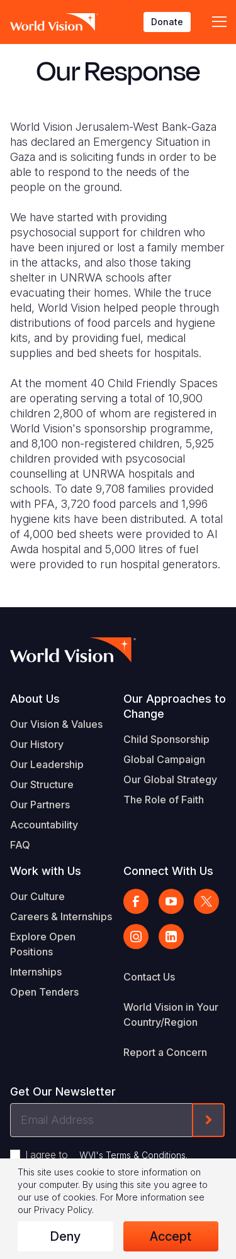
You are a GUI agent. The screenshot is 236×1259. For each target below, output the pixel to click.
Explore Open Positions (43, 944)
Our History (37, 744)
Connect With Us (168, 870)
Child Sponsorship (166, 739)
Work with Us (45, 870)
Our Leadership (47, 764)
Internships (36, 971)
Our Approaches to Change (174, 706)
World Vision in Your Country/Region (170, 1014)
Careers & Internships (61, 916)
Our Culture (37, 896)
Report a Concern (165, 1052)
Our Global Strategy (170, 779)
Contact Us (149, 976)
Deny (65, 1236)
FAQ (20, 844)
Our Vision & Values (56, 724)
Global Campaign (164, 759)
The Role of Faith (163, 799)
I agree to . (106, 1154)
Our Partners (40, 804)
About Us (35, 698)
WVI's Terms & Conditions (132, 1155)
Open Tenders (44, 992)
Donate (167, 21)
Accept (170, 1236)
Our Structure (42, 784)
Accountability (44, 824)
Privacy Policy (63, 1209)
